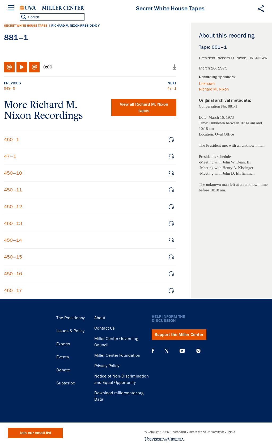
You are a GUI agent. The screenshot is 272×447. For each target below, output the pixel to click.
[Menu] (12, 8)
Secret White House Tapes (26, 25)
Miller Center (63, 8)
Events (62, 357)
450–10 (13, 173)
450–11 (13, 190)
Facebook (153, 351)
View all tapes (144, 107)
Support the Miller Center (179, 334)
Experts (63, 344)
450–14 (13, 240)
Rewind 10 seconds (9, 67)
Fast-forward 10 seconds (34, 67)
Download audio (174, 67)
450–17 (13, 290)
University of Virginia (28, 8)
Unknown (207, 83)
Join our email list (35, 433)
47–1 (171, 88)
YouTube (182, 351)
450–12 (13, 207)
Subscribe (65, 383)
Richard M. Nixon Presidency (75, 25)
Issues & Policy (70, 331)
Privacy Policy (106, 365)
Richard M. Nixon (214, 89)
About (99, 318)
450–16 (13, 274)
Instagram (198, 350)
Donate (63, 370)
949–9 (9, 88)
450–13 (13, 223)
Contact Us (104, 328)
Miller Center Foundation (117, 355)
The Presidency (70, 318)
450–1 (11, 139)
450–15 (13, 257)
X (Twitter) (166, 350)
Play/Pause (21, 67)
